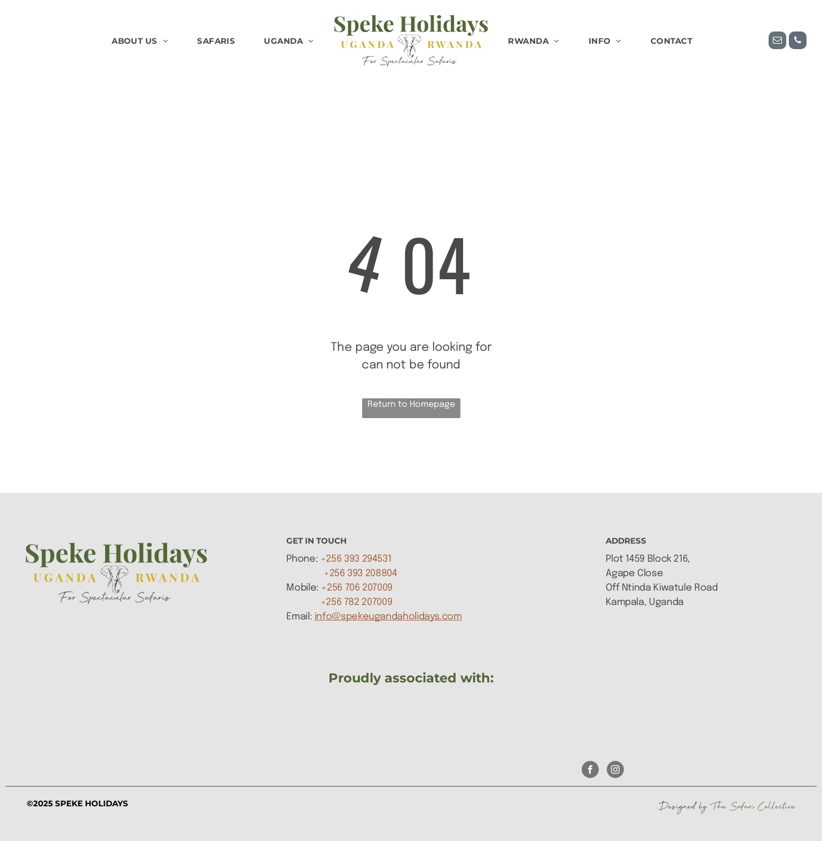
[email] (777, 42)
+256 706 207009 (357, 588)
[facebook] (590, 771)
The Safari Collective (752, 806)
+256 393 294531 (356, 559)
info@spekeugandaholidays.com (388, 617)
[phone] (798, 42)
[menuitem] (140, 41)
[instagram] (615, 771)
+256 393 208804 (360, 573)
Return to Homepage (411, 404)
